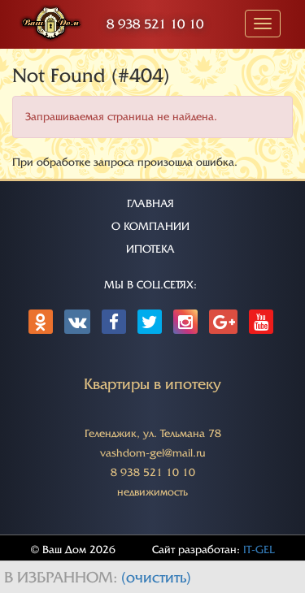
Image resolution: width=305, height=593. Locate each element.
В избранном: (62, 578)
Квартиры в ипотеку (152, 384)
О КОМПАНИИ (150, 226)
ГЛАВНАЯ (150, 203)
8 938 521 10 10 (155, 24)
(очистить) (156, 578)
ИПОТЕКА (150, 249)
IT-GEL (259, 549)
